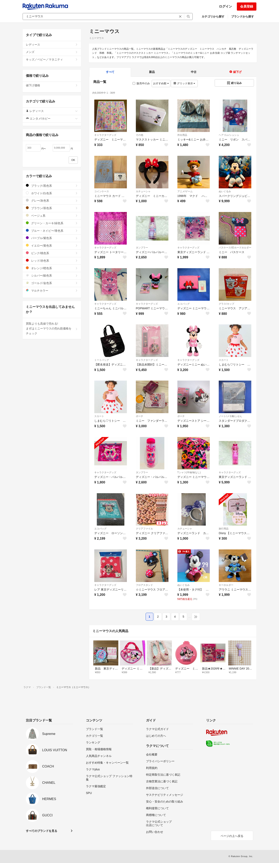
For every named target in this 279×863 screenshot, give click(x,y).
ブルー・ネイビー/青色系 (52, 230)
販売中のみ (141, 83)
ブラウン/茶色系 (52, 208)
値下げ (235, 72)
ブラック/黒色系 (52, 185)
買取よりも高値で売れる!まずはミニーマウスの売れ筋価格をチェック (52, 328)
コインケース (101, 191)
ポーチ (139, 416)
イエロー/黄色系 (52, 245)
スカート (223, 360)
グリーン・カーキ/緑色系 (52, 223)
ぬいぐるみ (225, 191)
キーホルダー (226, 585)
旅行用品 (223, 528)
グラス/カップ (226, 303)
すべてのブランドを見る (41, 830)
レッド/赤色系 (52, 260)
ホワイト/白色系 (52, 193)
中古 (194, 72)
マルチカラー (52, 290)
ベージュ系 (52, 215)
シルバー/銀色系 (52, 275)
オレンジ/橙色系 (52, 268)
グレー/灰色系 (52, 200)
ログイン (225, 6)
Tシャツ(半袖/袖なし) (189, 472)
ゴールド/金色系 (52, 283)
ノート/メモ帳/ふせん (230, 416)
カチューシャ (143, 191)
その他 (139, 135)
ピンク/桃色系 (52, 253)
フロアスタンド (144, 585)
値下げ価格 (52, 85)
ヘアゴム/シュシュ (229, 135)
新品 (152, 72)
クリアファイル (144, 528)
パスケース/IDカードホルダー (235, 247)
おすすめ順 (161, 83)
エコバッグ (183, 303)
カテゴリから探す (213, 16)
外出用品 (182, 135)
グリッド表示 (184, 83)
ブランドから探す (242, 16)
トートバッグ (101, 360)
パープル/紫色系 (52, 238)
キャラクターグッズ (105, 135)
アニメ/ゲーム (185, 191)
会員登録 (246, 6)
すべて (110, 72)
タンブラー (142, 247)
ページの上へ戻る (232, 836)
